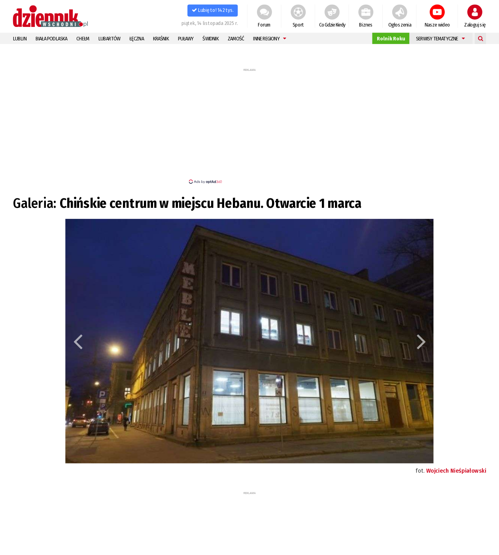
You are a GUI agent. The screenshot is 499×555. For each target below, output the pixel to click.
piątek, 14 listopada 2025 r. (209, 23)
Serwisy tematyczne (440, 38)
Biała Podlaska (52, 38)
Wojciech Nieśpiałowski (456, 470)
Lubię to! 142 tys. (213, 10)
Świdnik (210, 38)
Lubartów (109, 38)
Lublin (19, 38)
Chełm (82, 38)
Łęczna (136, 38)
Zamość (236, 38)
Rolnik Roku (391, 38)
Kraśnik (161, 38)
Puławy (186, 38)
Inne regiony (269, 38)
